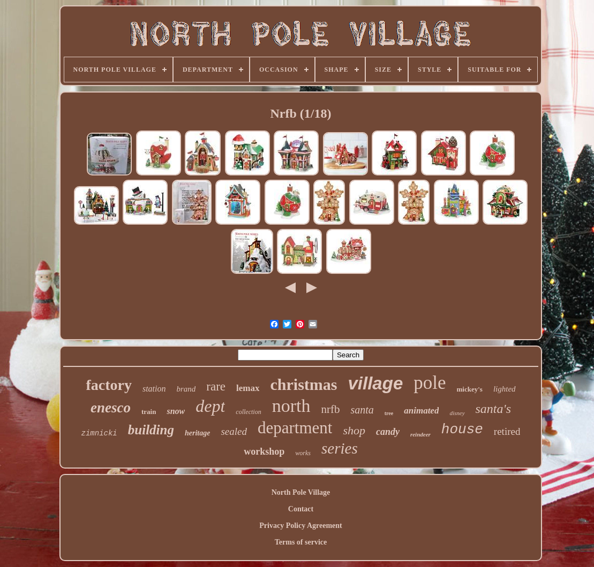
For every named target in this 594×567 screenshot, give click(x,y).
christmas (303, 384)
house (462, 430)
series (339, 448)
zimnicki (99, 433)
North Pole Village (301, 492)
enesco (111, 408)
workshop (264, 451)
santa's (493, 409)
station (154, 388)
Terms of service (301, 542)
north (291, 406)
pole (429, 382)
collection (248, 412)
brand (186, 389)
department (295, 427)
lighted (504, 389)
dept (210, 406)
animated (421, 410)
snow (176, 411)
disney (456, 413)
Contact (300, 509)
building (151, 430)
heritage (197, 433)
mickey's (470, 389)
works (303, 453)
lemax (247, 388)
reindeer (420, 434)
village (375, 383)
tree (389, 413)
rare (215, 386)
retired (507, 431)
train (148, 412)
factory (109, 385)
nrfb (330, 409)
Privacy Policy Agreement (300, 526)
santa (361, 410)
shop (354, 430)
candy (388, 431)
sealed (234, 431)
